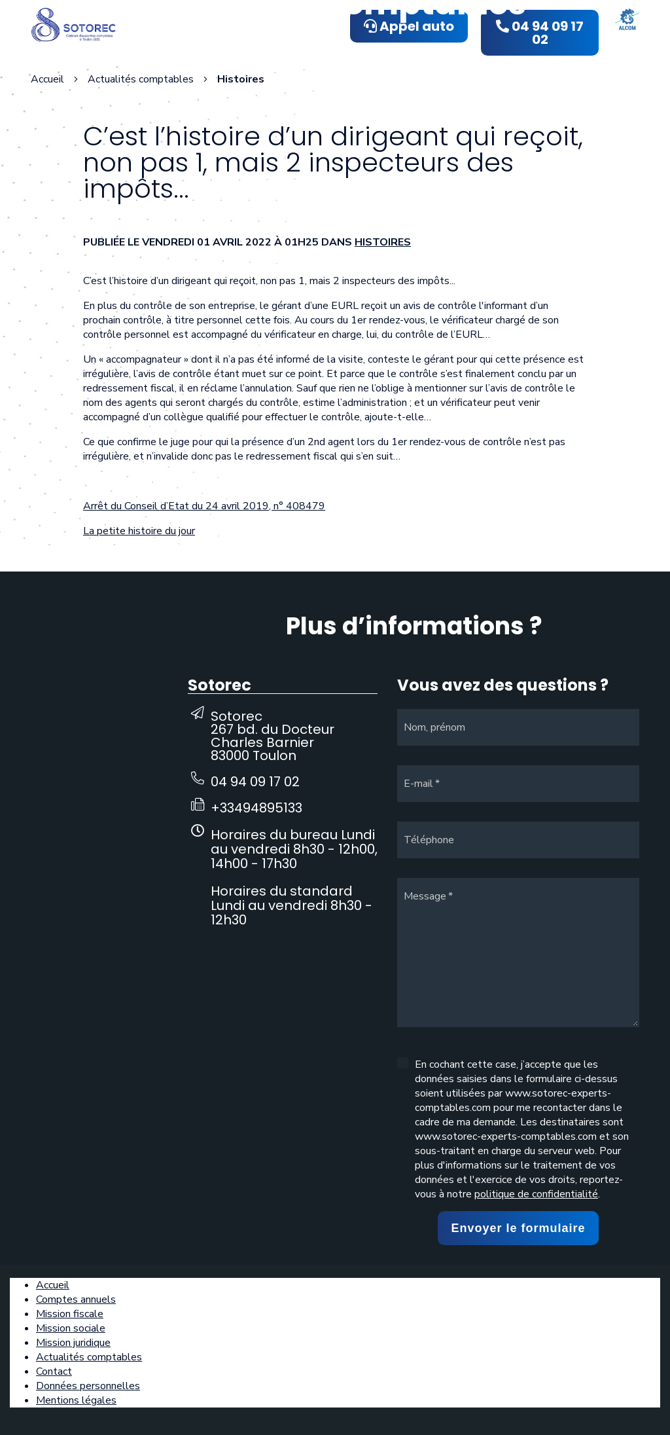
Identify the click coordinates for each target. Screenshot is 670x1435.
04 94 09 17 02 (255, 781)
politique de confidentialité (536, 1194)
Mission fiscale (69, 1314)
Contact (54, 1371)
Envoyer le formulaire (518, 1228)
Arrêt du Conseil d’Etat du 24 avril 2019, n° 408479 (204, 506)
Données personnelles (88, 1386)
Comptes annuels (76, 1299)
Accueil (47, 79)
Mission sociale (70, 1328)
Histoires (383, 242)
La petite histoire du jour (139, 531)
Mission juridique (73, 1342)
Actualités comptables (89, 1357)
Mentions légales (76, 1400)
